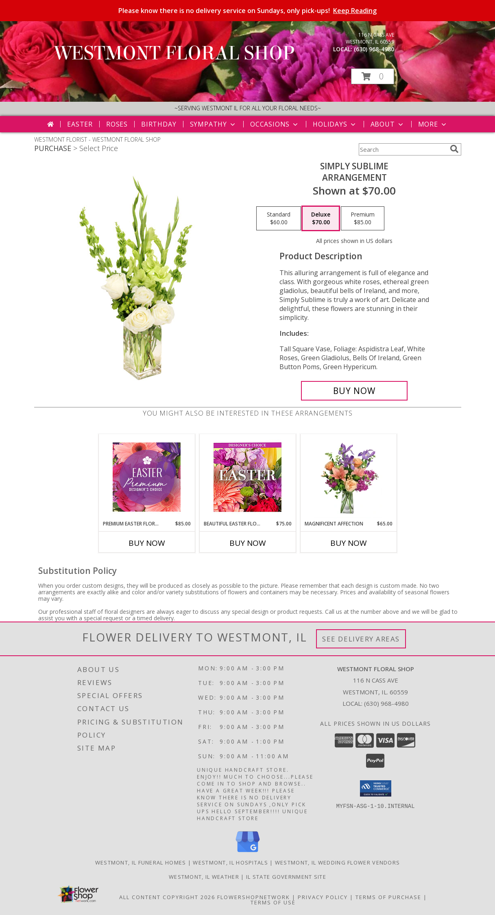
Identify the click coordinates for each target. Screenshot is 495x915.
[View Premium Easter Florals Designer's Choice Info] (147, 477)
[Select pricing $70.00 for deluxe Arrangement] (321, 218)
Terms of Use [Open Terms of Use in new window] (273, 902)
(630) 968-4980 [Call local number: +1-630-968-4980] (374, 49)
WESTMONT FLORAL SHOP (174, 53)
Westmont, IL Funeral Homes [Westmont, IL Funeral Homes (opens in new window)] (140, 862)
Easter (80, 124)
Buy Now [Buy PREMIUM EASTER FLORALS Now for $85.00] (147, 543)
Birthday (158, 124)
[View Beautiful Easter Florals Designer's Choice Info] (247, 477)
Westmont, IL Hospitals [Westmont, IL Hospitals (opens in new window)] (230, 862)
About (388, 124)
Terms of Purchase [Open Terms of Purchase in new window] (388, 897)
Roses (117, 124)
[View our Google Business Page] (248, 852)
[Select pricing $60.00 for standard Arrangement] (279, 218)
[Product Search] (402, 149)
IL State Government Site (286, 876)
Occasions (274, 124)
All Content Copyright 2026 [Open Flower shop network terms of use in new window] (167, 897)
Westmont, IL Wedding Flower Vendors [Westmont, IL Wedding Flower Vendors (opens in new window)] (337, 862)
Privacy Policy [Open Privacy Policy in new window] (323, 897)
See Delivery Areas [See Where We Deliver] (361, 639)
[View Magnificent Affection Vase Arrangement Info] (348, 477)
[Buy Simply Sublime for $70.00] (354, 391)
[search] (454, 148)
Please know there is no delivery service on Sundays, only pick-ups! (247, 10)
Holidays (335, 124)
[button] (372, 76)
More (433, 124)
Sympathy (213, 124)
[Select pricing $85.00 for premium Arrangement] (362, 218)
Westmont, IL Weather (204, 876)
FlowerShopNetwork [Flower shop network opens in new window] (253, 897)
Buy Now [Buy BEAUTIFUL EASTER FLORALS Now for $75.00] (247, 543)
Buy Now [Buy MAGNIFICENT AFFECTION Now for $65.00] (348, 543)
